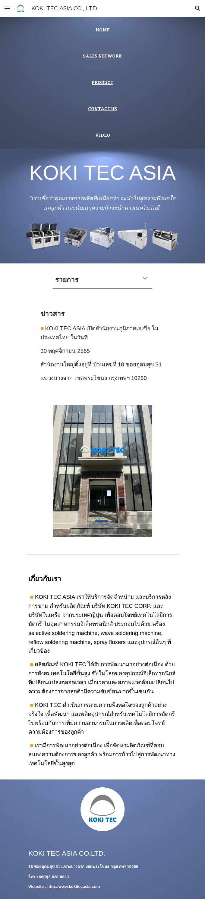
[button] (7, 8)
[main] (102, 30)
